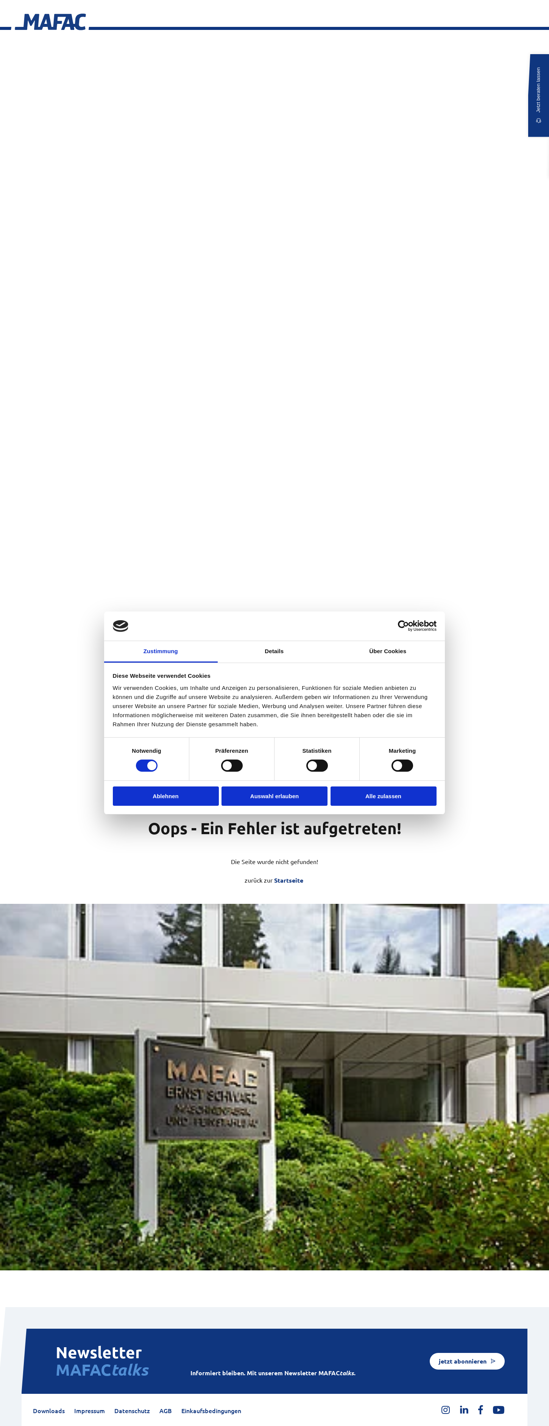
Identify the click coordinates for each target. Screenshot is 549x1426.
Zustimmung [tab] (160, 651)
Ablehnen (165, 796)
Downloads (49, 1410)
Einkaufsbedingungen (211, 1410)
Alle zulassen (383, 796)
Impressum (89, 1410)
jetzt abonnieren (463, 1361)
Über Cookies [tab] (387, 651)
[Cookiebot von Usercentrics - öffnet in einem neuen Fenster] (403, 626)
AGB (165, 1410)
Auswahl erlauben (274, 796)
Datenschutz (132, 1410)
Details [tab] (274, 651)
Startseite (288, 880)
